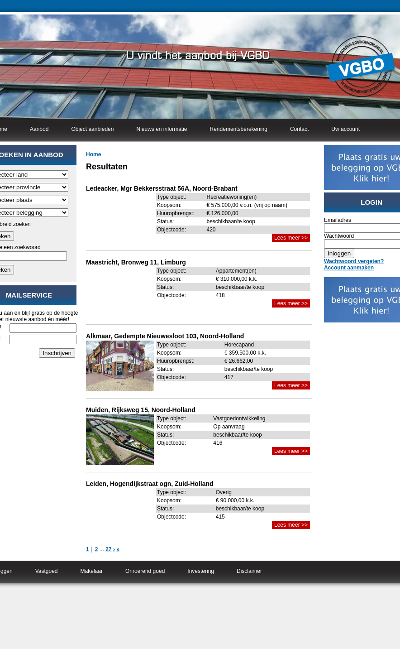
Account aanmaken (349, 267)
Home (93, 154)
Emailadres (337, 220)
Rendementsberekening (238, 129)
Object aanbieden (92, 129)
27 (108, 549)
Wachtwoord (339, 236)
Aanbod (39, 129)
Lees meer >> (291, 238)
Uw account (345, 129)
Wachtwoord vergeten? (354, 261)
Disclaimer (249, 571)
